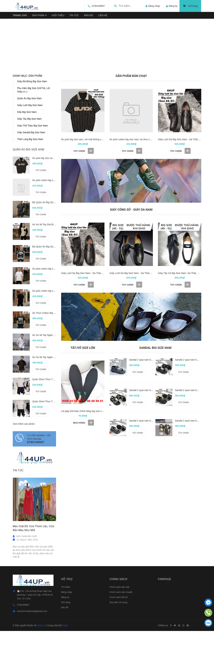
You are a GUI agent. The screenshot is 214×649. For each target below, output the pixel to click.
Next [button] (193, 63)
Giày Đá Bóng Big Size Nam (32, 120)
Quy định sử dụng (118, 641)
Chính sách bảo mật (119, 626)
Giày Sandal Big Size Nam (31, 171)
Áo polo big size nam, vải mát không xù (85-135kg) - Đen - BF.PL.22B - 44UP (102, 178)
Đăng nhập (66, 631)
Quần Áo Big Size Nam (29, 137)
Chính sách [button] (118, 618)
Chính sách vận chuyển (121, 631)
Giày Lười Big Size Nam (30, 144)
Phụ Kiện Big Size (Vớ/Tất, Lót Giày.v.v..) (33, 129)
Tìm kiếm (65, 626)
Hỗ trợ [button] (66, 618)
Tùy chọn (40, 209)
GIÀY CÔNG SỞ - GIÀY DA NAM (131, 248)
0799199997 (95, 6)
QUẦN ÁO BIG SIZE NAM (28, 188)
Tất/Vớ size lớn (82, 386)
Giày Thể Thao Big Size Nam (32, 164)
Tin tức (18, 509)
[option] (107, 59)
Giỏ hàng (190, 6)
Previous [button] (21, 63)
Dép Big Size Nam (27, 151)
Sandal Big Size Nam (155, 386)
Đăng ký (65, 636)
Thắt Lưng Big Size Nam (30, 178)
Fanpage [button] (164, 618)
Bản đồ (64, 646)
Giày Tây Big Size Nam (29, 157)
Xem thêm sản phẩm (24, 463)
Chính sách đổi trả (119, 636)
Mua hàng (79, 462)
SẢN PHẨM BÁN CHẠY (131, 115)
